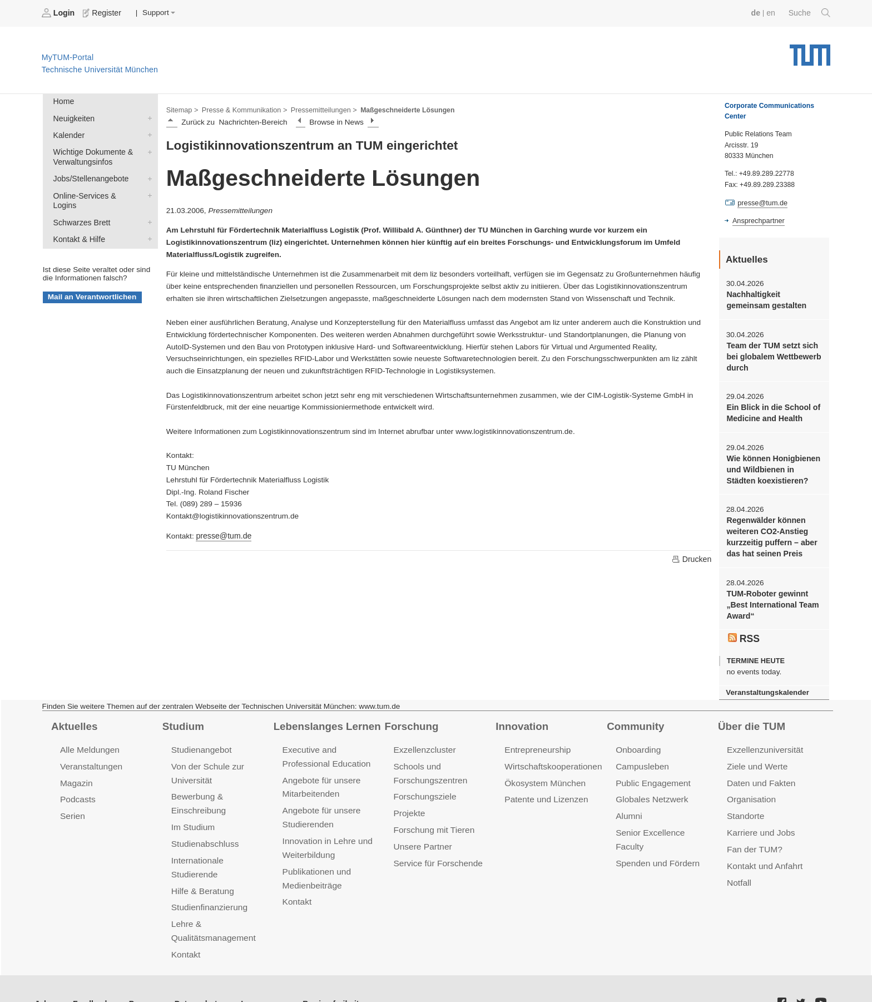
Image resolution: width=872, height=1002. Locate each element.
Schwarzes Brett (147, 207)
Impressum (254, 974)
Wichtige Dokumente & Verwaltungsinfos (147, 149)
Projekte (408, 802)
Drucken (691, 558)
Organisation (750, 788)
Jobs (44, 974)
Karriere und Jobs (759, 821)
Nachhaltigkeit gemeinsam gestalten (764, 298)
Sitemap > (181, 109)
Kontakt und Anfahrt (763, 853)
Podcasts (77, 788)
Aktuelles (73, 717)
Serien (72, 805)
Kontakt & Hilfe (147, 223)
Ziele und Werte (756, 756)
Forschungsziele (423, 786)
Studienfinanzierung (208, 880)
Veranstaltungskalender (766, 683)
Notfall (738, 869)
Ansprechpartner (757, 220)
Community (634, 717)
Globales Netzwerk (651, 788)
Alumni (628, 805)
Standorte (745, 805)
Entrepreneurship (536, 741)
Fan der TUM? (753, 837)
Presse (138, 974)
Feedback (89, 974)
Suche (810, 12)
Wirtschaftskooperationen (551, 756)
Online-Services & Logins (147, 191)
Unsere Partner (421, 834)
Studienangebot (200, 741)
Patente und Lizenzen (544, 788)
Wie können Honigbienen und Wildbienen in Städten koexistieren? (773, 465)
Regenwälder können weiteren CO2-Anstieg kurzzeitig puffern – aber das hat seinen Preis (770, 531)
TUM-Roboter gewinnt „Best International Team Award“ (770, 598)
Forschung (410, 717)
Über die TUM (750, 717)
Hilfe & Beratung (201, 863)
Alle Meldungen (88, 741)
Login (59, 12)
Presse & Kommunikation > (242, 109)
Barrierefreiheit (320, 974)
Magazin (76, 772)
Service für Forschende (436, 850)
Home (63, 101)
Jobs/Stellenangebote (147, 175)
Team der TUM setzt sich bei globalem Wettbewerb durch (772, 354)
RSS (743, 629)
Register (101, 12)
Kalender (147, 133)
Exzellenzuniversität (763, 741)
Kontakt (185, 925)
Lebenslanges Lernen (325, 717)
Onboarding (637, 741)
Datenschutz (192, 974)
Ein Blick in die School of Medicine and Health (771, 409)
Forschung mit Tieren (432, 818)
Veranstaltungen (90, 756)
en (772, 12)
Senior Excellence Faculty (663, 821)
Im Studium (192, 815)
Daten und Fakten (760, 772)
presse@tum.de (222, 535)
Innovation (521, 717)
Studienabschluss (203, 831)
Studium (182, 717)
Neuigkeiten (147, 117)
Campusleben (641, 756)
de (757, 12)
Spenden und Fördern (656, 837)
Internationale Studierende (220, 847)
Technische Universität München (810, 50)
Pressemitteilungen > (318, 109)
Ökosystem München (543, 772)
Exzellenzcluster (423, 741)
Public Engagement (652, 772)
